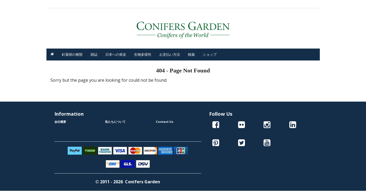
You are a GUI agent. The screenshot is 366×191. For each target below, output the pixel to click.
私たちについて (115, 122)
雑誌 (94, 55)
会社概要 (60, 122)
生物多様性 (142, 55)
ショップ (210, 55)
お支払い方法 (169, 55)
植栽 (191, 55)
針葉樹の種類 (72, 55)
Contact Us (164, 122)
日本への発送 (115, 55)
